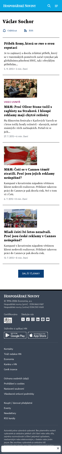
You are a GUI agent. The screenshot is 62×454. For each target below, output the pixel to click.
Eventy (7, 408)
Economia (9, 359)
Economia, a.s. (25, 301)
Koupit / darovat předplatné (18, 403)
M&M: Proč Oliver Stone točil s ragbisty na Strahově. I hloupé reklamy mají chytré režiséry (28, 111)
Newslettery (10, 413)
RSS (31, 30)
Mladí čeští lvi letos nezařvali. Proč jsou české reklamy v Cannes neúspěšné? (30, 236)
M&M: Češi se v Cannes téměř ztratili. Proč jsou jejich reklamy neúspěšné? (29, 173)
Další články (31, 273)
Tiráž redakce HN (12, 354)
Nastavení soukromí (14, 389)
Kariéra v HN (10, 364)
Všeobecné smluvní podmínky (19, 394)
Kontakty (8, 349)
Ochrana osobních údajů (16, 378)
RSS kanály (9, 418)
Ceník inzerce (10, 369)
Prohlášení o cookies (14, 384)
